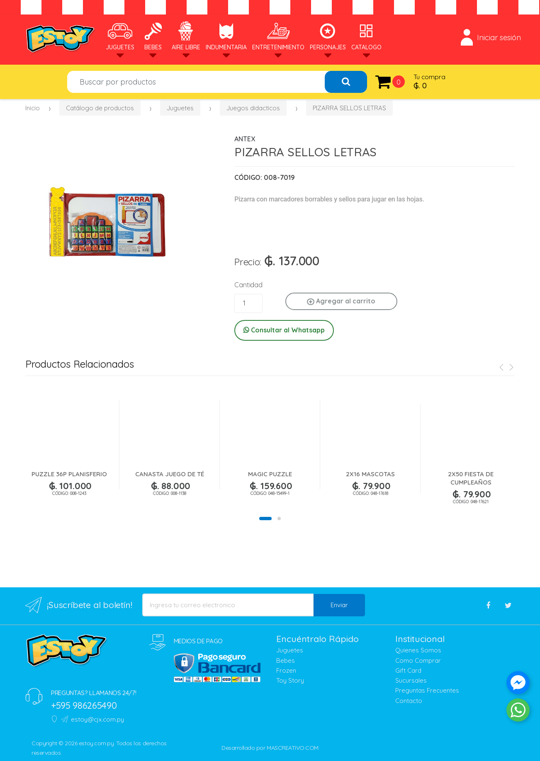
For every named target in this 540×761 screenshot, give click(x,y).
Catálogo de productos (100, 108)
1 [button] (265, 518)
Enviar (339, 605)
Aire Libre (186, 36)
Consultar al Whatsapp (284, 330)
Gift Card (408, 670)
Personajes (328, 36)
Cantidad (248, 285)
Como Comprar (418, 660)
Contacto (408, 701)
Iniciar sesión (491, 37)
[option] (107, 216)
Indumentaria (226, 36)
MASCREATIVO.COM (293, 747)
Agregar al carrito (341, 301)
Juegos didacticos (253, 108)
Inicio (32, 108)
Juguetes (120, 36)
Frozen (286, 670)
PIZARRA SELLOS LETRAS (349, 108)
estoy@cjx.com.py (92, 719)
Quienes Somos (418, 650)
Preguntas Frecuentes (427, 690)
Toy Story (290, 680)
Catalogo (366, 36)
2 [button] (279, 518)
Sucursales (411, 680)
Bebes (153, 36)
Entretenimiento (278, 36)
